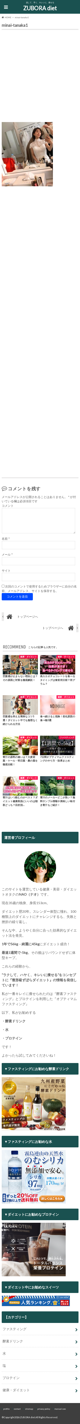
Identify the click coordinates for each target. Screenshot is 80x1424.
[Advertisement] (40, 77)
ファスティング (14, 1329)
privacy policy (43, 1409)
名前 (6, 538)
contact (17, 1409)
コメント (8, 505)
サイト (6, 570)
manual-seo (60, 1409)
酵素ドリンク (13, 1341)
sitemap (29, 1409)
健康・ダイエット (16, 1390)
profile (6, 1409)
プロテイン (11, 1378)
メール (7, 554)
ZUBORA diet (40, 8)
